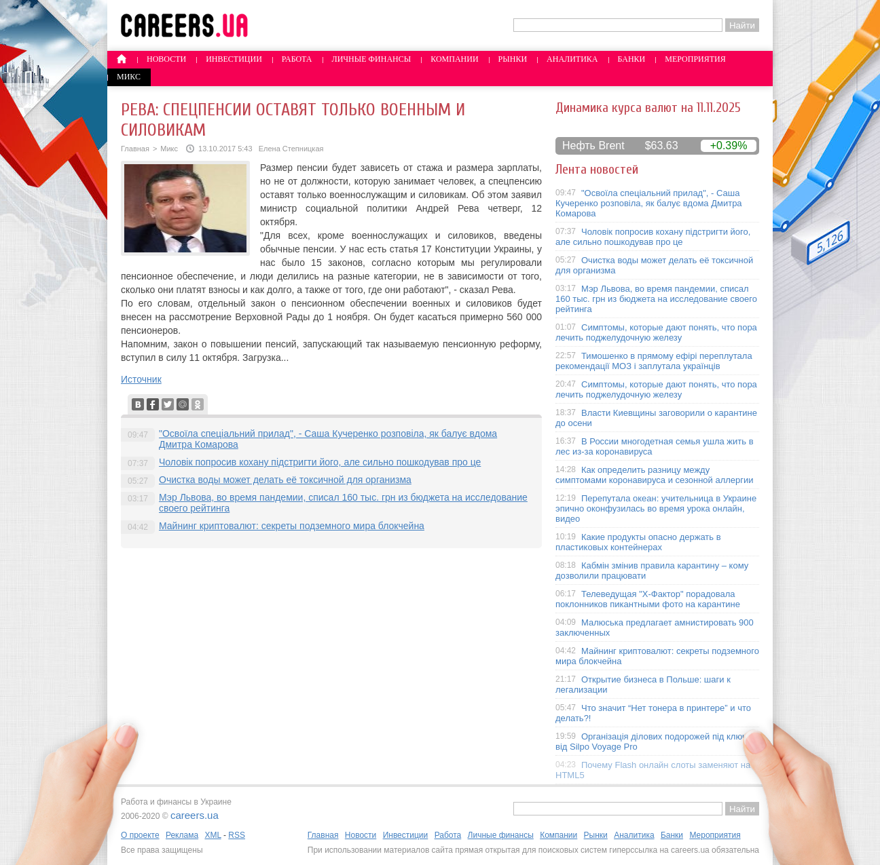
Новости (166, 59)
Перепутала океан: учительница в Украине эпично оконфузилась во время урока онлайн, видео (655, 508)
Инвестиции (234, 59)
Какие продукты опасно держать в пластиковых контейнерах (638, 542)
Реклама (182, 835)
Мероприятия (695, 59)
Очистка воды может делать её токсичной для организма (285, 479)
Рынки (512, 59)
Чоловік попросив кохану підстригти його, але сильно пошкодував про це (320, 462)
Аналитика (572, 59)
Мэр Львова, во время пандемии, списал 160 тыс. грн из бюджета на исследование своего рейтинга (656, 299)
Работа (297, 59)
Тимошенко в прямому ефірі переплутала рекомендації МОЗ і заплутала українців (653, 361)
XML (212, 835)
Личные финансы (371, 59)
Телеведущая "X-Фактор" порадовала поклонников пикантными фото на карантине (647, 599)
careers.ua (194, 815)
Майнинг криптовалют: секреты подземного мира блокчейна (291, 525)
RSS (236, 835)
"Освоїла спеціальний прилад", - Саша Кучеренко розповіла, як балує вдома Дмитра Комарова (648, 203)
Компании (454, 59)
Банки (632, 59)
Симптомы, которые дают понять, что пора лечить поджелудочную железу (656, 332)
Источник (141, 379)
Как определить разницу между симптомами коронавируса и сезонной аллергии (654, 475)
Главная (135, 149)
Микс (129, 76)
